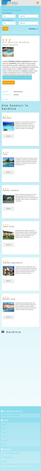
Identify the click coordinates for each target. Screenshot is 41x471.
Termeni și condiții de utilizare (11, 453)
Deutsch (4, 428)
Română (4, 440)
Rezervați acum (8, 82)
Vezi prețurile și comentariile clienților (17, 77)
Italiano (4, 432)
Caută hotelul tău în (10, 415)
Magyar (4, 444)
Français (4, 436)
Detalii (8, 136)
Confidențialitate (7, 457)
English (4, 424)
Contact (5, 99)
